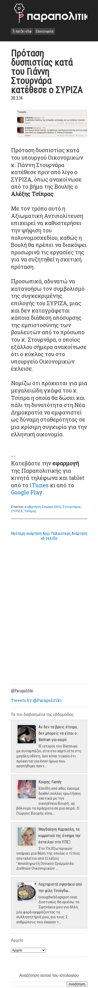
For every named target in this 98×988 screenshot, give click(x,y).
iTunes (39, 485)
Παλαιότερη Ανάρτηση (69, 533)
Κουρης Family (50, 782)
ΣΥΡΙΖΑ (17, 511)
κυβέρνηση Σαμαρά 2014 (43, 507)
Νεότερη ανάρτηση (26, 533)
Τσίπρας (30, 511)
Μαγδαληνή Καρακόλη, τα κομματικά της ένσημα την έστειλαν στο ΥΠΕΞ (59, 835)
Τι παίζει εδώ (22, 31)
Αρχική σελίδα (49, 536)
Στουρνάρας (71, 507)
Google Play (26, 492)
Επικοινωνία (44, 31)
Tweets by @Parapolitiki (36, 700)
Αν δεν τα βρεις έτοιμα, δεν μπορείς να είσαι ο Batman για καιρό (57, 733)
